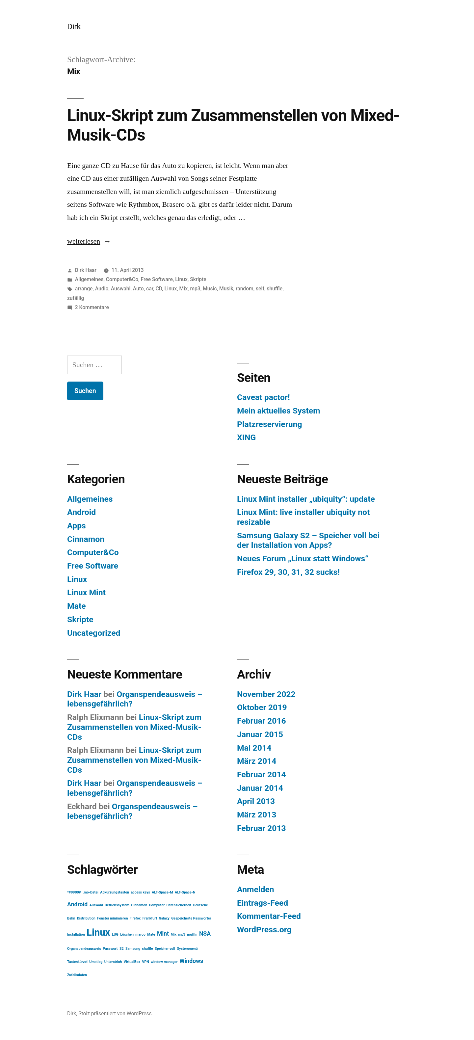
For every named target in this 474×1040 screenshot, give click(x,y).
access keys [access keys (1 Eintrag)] (140, 892)
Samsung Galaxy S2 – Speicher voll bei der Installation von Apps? (308, 540)
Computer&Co (122, 279)
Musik (226, 288)
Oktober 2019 (262, 707)
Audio (102, 288)
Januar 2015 (260, 734)
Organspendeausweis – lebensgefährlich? (132, 811)
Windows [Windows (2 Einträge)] (191, 961)
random (244, 288)
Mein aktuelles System (278, 410)
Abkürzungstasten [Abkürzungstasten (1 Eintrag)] (114, 892)
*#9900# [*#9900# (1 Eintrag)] (74, 892)
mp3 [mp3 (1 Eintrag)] (181, 934)
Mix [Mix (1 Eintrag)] (173, 934)
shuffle (274, 288)
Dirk (74, 26)
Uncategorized (93, 633)
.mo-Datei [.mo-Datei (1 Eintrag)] (90, 892)
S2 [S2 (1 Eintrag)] (121, 949)
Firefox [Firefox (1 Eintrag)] (135, 918)
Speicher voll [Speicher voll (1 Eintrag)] (165, 949)
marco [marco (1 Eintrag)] (140, 934)
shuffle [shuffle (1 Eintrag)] (147, 949)
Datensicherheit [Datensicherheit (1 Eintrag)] (179, 905)
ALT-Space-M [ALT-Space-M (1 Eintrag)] (162, 892)
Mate (76, 606)
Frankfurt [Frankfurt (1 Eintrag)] (150, 918)
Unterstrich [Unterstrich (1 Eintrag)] (113, 962)
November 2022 (266, 694)
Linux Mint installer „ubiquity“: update (306, 499)
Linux (181, 279)
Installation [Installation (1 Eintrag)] (76, 934)
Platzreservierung (269, 424)
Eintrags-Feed (262, 903)
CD (159, 288)
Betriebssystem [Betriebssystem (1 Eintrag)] (117, 905)
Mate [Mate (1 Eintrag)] (151, 934)
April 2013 (256, 801)
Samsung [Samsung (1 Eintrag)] (132, 949)
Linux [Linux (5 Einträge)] (98, 932)
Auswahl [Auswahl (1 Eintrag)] (96, 905)
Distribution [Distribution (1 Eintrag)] (86, 918)
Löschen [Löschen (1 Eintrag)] (127, 934)
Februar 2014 (261, 774)
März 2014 (256, 761)
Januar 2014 (260, 788)
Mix (183, 288)
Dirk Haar (85, 270)
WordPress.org (264, 929)
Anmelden (255, 889)
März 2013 (256, 814)
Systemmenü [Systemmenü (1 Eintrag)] (187, 949)
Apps (76, 525)
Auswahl (121, 288)
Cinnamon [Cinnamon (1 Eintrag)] (139, 905)
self (260, 288)
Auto (138, 288)
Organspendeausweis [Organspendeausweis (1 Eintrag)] (84, 949)
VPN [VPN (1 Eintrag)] (145, 962)
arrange (84, 288)
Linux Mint (86, 592)
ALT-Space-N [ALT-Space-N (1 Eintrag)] (185, 892)
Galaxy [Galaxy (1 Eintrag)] (164, 918)
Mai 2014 (254, 748)
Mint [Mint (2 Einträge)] (163, 933)
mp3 (195, 288)
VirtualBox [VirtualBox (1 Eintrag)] (132, 962)
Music (210, 288)
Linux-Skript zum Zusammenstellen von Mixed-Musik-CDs (134, 726)
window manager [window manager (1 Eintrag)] (164, 962)
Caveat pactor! (263, 397)
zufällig (75, 298)
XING (246, 437)
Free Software (157, 279)
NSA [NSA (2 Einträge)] (205, 933)
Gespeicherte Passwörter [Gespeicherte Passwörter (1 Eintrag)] (191, 918)
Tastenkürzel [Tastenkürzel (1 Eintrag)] (77, 962)
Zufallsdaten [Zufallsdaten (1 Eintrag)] (77, 975)
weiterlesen (89, 241)
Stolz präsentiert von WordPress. (115, 1013)
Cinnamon (85, 539)
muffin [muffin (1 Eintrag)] (192, 934)
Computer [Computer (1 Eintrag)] (157, 905)
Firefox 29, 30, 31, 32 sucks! (288, 572)
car (149, 288)
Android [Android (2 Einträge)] (77, 904)
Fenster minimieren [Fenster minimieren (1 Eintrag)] (112, 918)
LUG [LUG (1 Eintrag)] (115, 934)
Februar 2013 (261, 828)
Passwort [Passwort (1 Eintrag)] (110, 949)
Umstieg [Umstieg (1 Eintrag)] (95, 962)
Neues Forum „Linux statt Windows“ (302, 558)
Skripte (198, 279)
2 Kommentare (92, 307)
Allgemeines (89, 279)
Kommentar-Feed (269, 916)
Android (81, 512)
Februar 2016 (261, 721)
